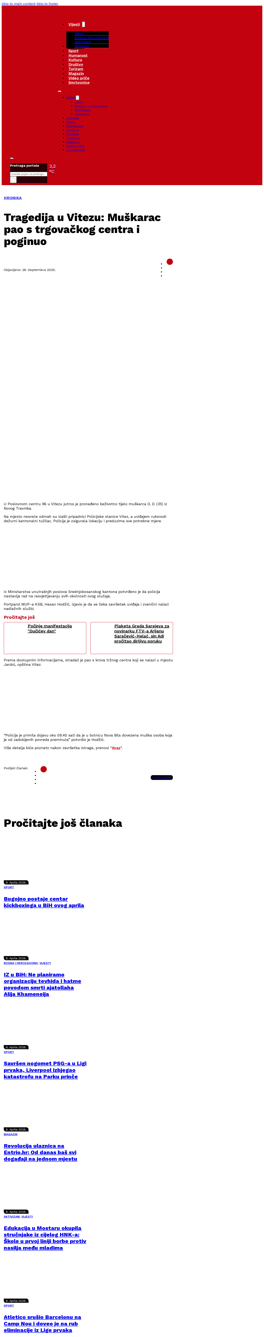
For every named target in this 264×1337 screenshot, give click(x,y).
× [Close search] (13, 180)
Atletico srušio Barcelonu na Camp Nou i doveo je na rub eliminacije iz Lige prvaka (42, 1323)
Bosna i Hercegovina (92, 37)
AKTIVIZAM (12, 1216)
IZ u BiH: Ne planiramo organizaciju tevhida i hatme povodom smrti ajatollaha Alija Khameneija (42, 984)
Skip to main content (18, 4)
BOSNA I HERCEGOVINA (21, 963)
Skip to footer (47, 4)
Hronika (72, 118)
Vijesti (74, 24)
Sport (73, 50)
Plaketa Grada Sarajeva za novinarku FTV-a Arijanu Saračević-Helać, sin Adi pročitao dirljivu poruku (141, 633)
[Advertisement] (108, 468)
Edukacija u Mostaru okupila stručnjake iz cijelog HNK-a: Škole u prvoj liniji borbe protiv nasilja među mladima (45, 1238)
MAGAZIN (10, 1134)
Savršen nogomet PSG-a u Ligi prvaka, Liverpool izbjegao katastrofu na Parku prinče (45, 1069)
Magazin (76, 73)
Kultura (75, 60)
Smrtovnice (79, 82)
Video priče (78, 78)
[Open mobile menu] (59, 91)
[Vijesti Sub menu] (83, 24)
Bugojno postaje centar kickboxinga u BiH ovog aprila (44, 902)
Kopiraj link (162, 778)
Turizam (75, 69)
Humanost (78, 55)
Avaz (116, 748)
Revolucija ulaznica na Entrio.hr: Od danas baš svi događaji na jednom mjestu (40, 1152)
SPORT (9, 887)
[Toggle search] (11, 158)
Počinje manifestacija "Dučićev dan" (50, 628)
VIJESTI (45, 963)
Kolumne (82, 46)
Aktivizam (83, 42)
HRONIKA (13, 198)
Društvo (75, 64)
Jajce (79, 102)
